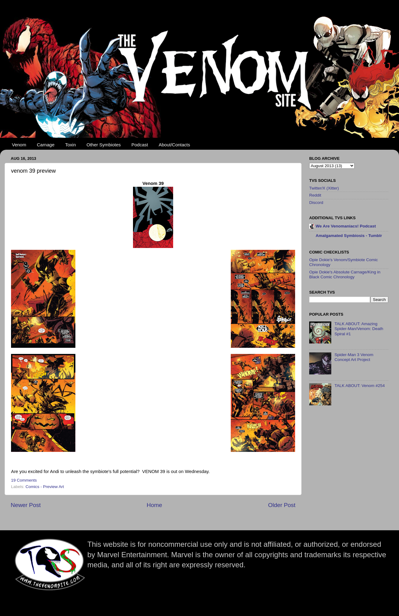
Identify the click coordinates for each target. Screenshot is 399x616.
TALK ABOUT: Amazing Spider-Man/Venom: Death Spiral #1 (358, 328)
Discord (316, 202)
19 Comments (24, 480)
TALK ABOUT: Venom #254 (359, 385)
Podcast (139, 144)
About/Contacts (174, 144)
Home (154, 505)
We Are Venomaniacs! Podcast (346, 226)
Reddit (315, 195)
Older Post (281, 505)
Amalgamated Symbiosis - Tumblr (349, 235)
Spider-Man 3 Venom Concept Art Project (353, 357)
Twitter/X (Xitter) (324, 188)
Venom (19, 144)
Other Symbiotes (103, 144)
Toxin (70, 144)
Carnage (46, 144)
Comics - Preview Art (44, 486)
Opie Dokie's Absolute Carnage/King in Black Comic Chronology (344, 274)
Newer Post (26, 505)
